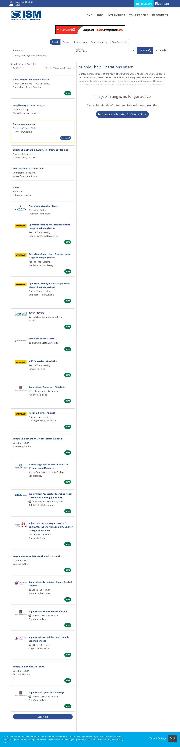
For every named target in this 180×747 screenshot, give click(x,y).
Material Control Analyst (41, 412)
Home (88, 15)
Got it (173, 738)
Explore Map (80, 42)
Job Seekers (144, 3)
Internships (116, 15)
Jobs (99, 15)
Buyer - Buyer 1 (36, 312)
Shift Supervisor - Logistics (42, 361)
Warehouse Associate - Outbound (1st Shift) (36, 556)
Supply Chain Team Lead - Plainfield (47, 611)
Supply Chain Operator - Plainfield (46, 386)
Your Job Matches (99, 42)
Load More (43, 716)
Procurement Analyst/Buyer (43, 205)
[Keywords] (43, 50)
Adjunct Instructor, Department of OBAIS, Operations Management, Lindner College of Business (50, 527)
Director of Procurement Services (31, 79)
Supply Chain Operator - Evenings (46, 692)
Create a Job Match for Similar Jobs (122, 114)
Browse (66, 42)
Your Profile (138, 15)
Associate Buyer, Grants (41, 338)
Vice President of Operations (28, 168)
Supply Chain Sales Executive (28, 666)
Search (55, 42)
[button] (160, 50)
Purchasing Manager (24, 123)
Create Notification (62, 68)
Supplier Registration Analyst (29, 105)
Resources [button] (160, 15)
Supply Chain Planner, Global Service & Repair (37, 438)
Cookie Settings (157, 738)
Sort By (16, 68)
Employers (162, 3)
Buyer (16, 187)
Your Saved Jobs (120, 42)
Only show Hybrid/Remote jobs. (31, 55)
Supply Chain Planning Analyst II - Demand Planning (40, 149)
